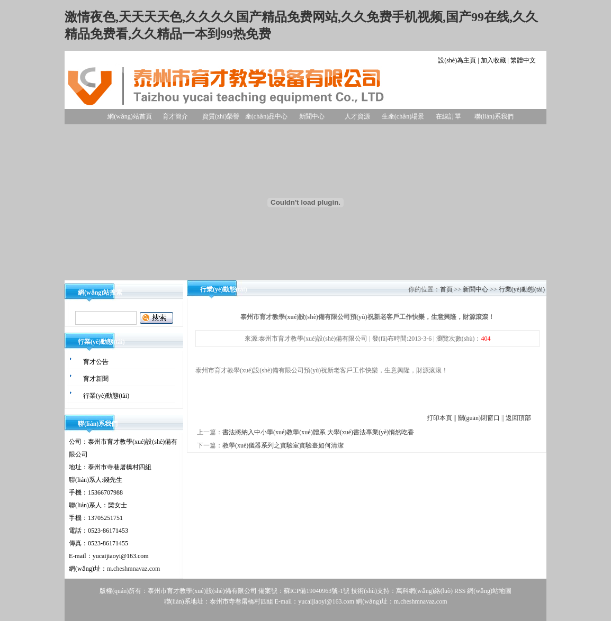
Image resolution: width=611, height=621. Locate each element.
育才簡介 (175, 116)
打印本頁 (439, 418)
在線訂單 (448, 116)
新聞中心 (312, 116)
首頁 (446, 289)
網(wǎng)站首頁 (129, 116)
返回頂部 (518, 418)
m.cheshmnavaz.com (133, 568)
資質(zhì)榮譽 (221, 116)
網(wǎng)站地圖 (489, 591)
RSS (459, 591)
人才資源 (357, 116)
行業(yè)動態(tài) (522, 289)
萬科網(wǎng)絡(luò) (425, 591)
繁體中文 (523, 60)
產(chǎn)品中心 (266, 116)
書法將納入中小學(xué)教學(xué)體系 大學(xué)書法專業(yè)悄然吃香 (318, 432)
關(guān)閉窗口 (479, 418)
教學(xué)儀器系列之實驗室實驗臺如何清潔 (283, 445)
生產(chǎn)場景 (403, 116)
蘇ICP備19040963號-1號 (317, 591)
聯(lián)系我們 (494, 116)
